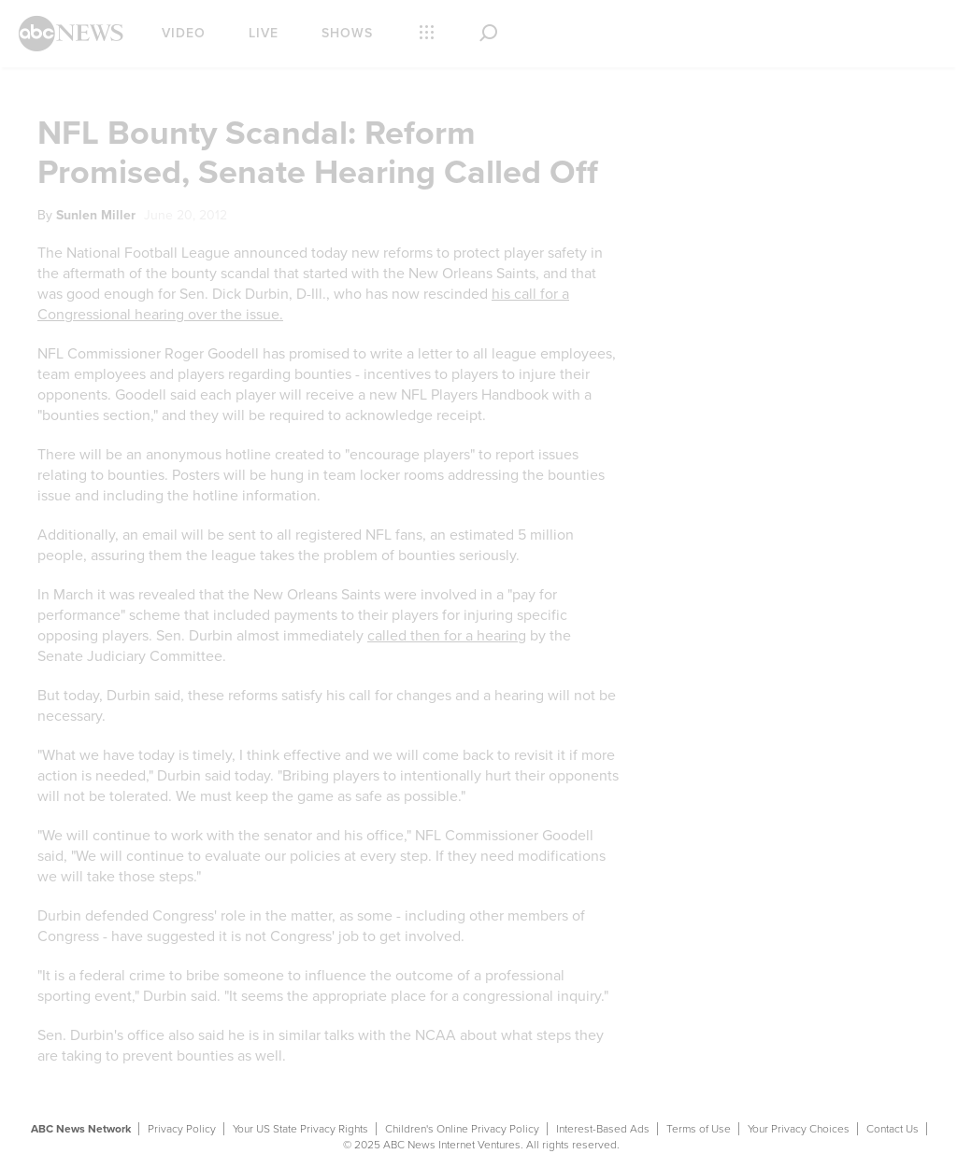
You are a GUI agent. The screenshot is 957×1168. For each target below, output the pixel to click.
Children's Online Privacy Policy (462, 1128)
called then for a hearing (446, 635)
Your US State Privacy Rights (300, 1128)
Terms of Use (698, 1128)
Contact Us (892, 1128)
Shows (347, 33)
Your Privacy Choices (799, 1128)
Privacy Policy (182, 1128)
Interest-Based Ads (603, 1128)
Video (184, 33)
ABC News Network (81, 1128)
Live (264, 33)
